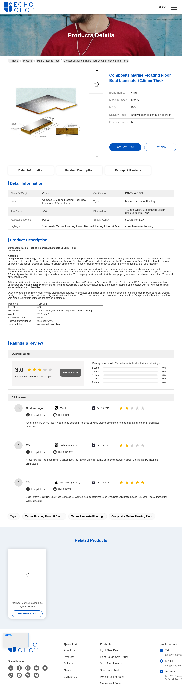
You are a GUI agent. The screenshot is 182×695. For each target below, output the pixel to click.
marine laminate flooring (87, 516)
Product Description (79, 170)
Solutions (69, 663)
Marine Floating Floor (48, 60)
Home (14, 60)
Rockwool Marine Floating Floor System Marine (27, 605)
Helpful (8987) (65, 452)
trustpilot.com (38, 415)
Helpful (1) (63, 415)
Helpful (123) (65, 489)
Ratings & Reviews (128, 170)
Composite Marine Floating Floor (131, 516)
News (67, 670)
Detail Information (30, 170)
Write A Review (70, 372)
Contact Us (70, 676)
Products (27, 60)
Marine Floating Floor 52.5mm (43, 516)
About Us (69, 650)
